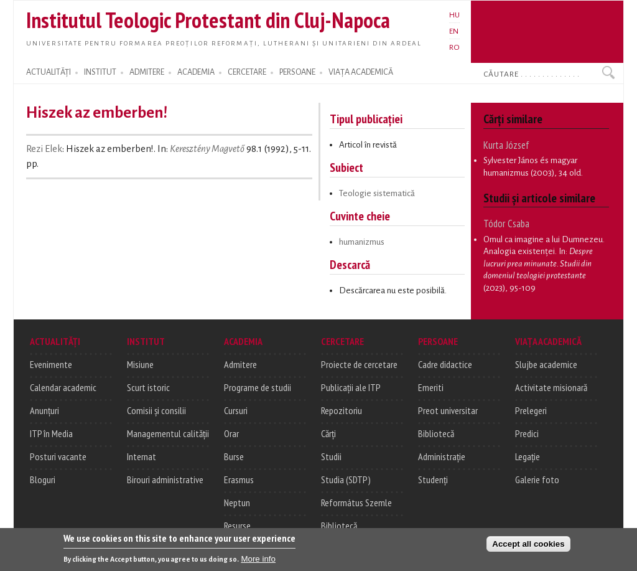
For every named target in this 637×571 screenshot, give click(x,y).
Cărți (328, 433)
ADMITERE (146, 72)
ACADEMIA (196, 72)
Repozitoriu (341, 410)
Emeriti (431, 387)
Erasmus (239, 479)
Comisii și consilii (156, 410)
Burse (234, 456)
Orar (231, 433)
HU (454, 15)
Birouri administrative (165, 479)
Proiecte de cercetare (359, 364)
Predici (527, 433)
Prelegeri (531, 410)
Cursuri (236, 410)
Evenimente (51, 364)
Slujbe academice (546, 364)
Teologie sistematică (377, 193)
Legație (527, 456)
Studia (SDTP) (346, 479)
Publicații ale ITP (351, 387)
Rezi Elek (44, 149)
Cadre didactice (445, 364)
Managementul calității (168, 433)
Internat (141, 456)
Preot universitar (448, 410)
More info (258, 563)
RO (454, 47)
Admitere (240, 364)
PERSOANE (297, 72)
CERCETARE (247, 72)
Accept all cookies (528, 548)
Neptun (237, 502)
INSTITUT (100, 72)
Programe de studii (257, 387)
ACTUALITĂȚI (48, 72)
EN (453, 31)
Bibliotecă (339, 525)
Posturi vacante (58, 456)
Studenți (433, 479)
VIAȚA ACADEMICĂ (360, 72)
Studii (331, 456)
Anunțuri (44, 410)
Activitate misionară (551, 387)
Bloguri (42, 479)
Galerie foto (537, 479)
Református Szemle (356, 502)
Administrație (441, 456)
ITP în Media (51, 433)
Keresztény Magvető (207, 149)
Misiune (140, 364)
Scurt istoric (148, 387)
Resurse (237, 525)
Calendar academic (63, 387)
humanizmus (361, 242)
